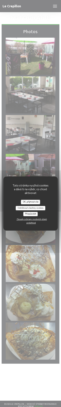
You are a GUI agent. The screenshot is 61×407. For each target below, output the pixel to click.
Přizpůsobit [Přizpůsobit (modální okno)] (30, 213)
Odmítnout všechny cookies (31, 208)
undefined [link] (31, 223)
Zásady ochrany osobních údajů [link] (32, 219)
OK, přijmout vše (30, 201)
